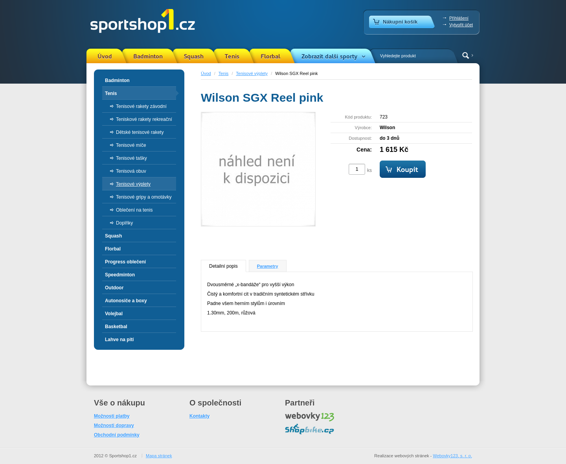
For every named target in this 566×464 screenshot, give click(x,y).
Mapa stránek (159, 455)
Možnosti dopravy (114, 425)
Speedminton (120, 275)
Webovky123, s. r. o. (452, 455)
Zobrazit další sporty (329, 56)
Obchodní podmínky (117, 435)
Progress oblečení (125, 262)
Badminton (148, 56)
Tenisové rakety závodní (141, 106)
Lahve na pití (119, 339)
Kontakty (199, 416)
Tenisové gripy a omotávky (143, 197)
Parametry (267, 266)
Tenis (232, 56)
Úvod (104, 56)
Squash (194, 56)
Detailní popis (223, 266)
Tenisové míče (131, 145)
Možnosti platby (112, 416)
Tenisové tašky (131, 158)
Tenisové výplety (252, 73)
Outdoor (114, 287)
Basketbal (116, 326)
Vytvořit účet (461, 24)
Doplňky (124, 223)
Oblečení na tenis (134, 210)
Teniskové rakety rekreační (144, 119)
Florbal (270, 56)
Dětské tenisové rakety (140, 132)
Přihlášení (459, 18)
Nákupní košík (400, 22)
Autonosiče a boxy (126, 300)
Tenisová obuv (131, 171)
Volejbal (114, 313)
